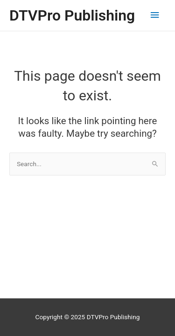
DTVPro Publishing (72, 15)
